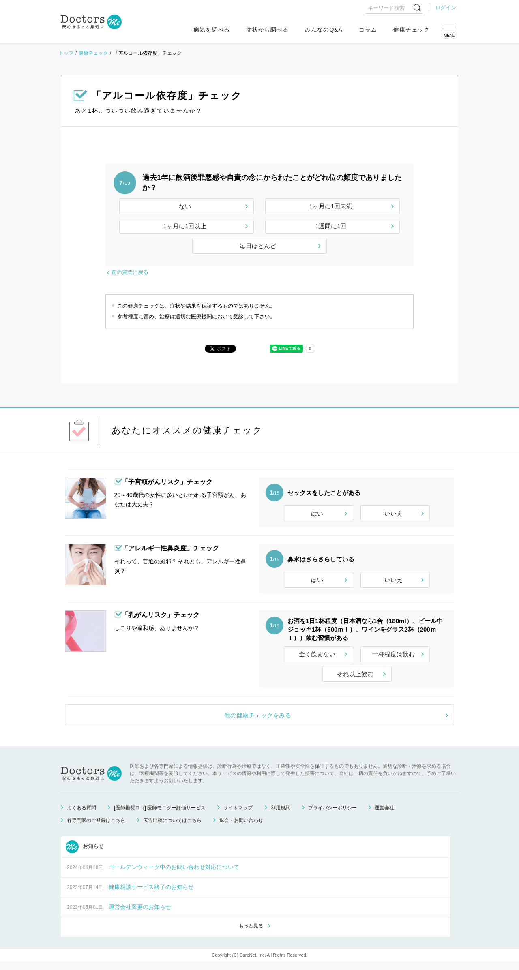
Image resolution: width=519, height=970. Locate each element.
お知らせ (85, 854)
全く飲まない (317, 661)
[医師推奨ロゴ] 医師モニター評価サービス (160, 815)
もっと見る (251, 934)
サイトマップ (238, 815)
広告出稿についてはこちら (172, 828)
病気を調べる (211, 29)
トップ (66, 53)
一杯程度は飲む (393, 661)
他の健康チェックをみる (257, 722)
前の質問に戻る (130, 272)
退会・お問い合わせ (241, 828)
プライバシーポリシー (332, 815)
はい (317, 513)
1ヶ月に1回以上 (185, 226)
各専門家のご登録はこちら (96, 828)
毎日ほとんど (258, 245)
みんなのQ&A (324, 29)
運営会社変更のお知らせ (140, 914)
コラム (368, 29)
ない (185, 206)
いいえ (393, 513)
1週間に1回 (331, 226)
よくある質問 (81, 815)
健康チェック (411, 29)
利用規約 (280, 815)
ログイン (445, 7)
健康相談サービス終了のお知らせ (151, 894)
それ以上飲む (355, 681)
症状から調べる (267, 29)
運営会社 (384, 815)
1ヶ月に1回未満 (331, 206)
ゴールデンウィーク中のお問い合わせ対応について (174, 874)
